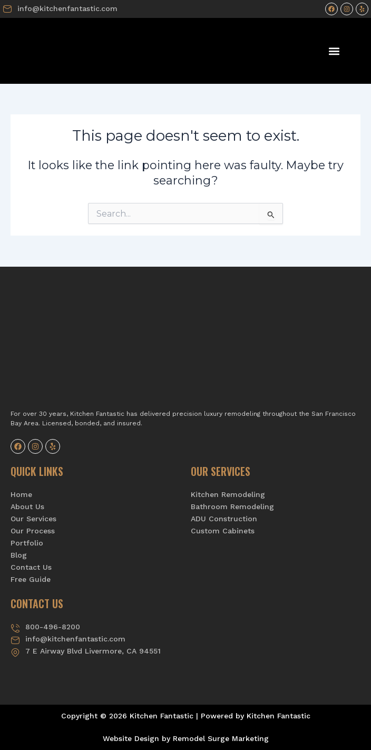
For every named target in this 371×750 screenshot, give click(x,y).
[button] (334, 51)
